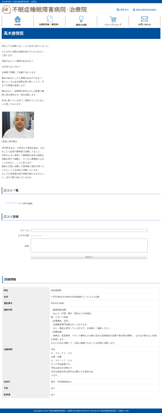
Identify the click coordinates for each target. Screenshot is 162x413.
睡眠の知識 (81, 21)
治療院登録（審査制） (49, 21)
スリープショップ (113, 21)
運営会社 (123, 10)
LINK (127, 411)
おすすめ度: (21, 235)
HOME (17, 21)
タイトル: (22, 230)
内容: (24, 246)
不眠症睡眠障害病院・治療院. (112, 411)
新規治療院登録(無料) (144, 10)
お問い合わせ (144, 21)
